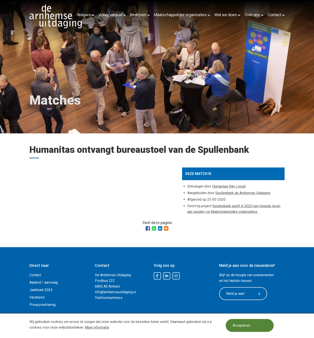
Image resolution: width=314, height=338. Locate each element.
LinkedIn (166, 276)
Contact (274, 14)
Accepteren (241, 325)
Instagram (175, 276)
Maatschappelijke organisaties (180, 14)
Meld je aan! (243, 294)
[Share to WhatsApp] (154, 228)
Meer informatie (97, 327)
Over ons (252, 14)
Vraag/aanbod (110, 14)
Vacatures (37, 297)
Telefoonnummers (109, 298)
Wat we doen (225, 14)
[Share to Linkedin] (160, 228)
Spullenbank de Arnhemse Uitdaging (242, 193)
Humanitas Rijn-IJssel (229, 186)
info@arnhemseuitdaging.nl (115, 292)
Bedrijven (138, 14)
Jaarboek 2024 (40, 290)
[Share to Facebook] (148, 228)
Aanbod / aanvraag (43, 282)
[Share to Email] (166, 228)
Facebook (157, 276)
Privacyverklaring (42, 305)
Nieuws (84, 14)
